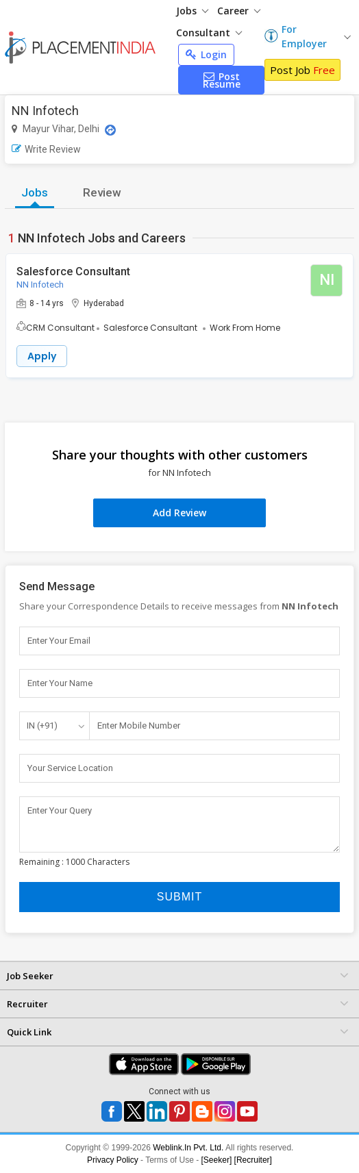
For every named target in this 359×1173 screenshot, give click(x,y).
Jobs (192, 10)
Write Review (46, 149)
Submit (179, 897)
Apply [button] (41, 356)
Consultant (209, 32)
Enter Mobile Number (138, 725)
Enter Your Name (59, 683)
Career (238, 10)
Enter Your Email (58, 640)
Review (102, 192)
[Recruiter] (253, 1160)
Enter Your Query (59, 810)
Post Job (302, 70)
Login (206, 54)
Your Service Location (70, 768)
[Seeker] (216, 1160)
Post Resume (221, 80)
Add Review (179, 512)
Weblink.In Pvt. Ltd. (188, 1147)
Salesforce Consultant (73, 271)
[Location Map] (110, 130)
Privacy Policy (112, 1160)
